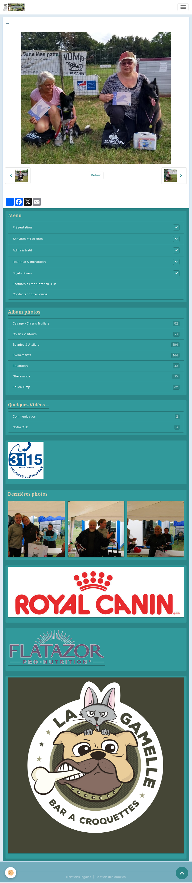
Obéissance (96, 376)
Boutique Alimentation (29, 262)
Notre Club (96, 427)
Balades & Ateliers (96, 344)
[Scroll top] (182, 873)
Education (96, 365)
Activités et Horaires (28, 239)
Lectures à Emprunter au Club (34, 284)
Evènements (96, 355)
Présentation (22, 227)
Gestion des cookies (111, 877)
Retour (96, 175)
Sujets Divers (22, 273)
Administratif (22, 250)
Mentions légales (78, 877)
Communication (96, 416)
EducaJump (96, 387)
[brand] (15, 7)
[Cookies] (10, 872)
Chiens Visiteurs (96, 334)
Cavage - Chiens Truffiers (96, 323)
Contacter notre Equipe (30, 294)
